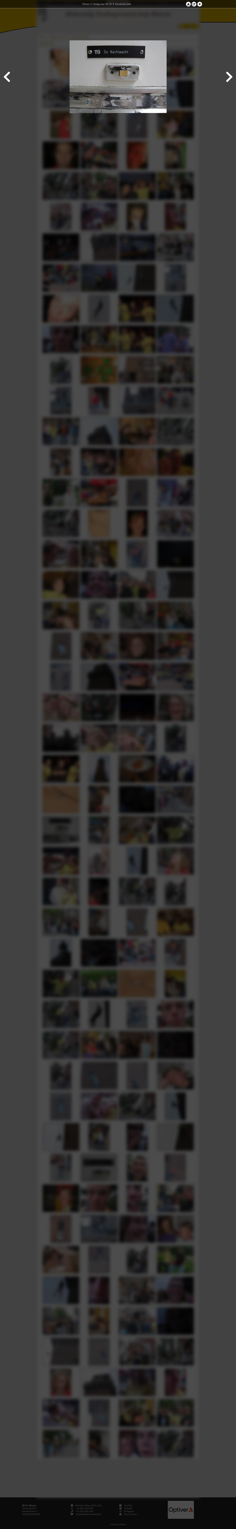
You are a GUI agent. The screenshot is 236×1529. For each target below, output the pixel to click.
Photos (85, 4)
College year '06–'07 (102, 4)
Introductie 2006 (123, 4)
